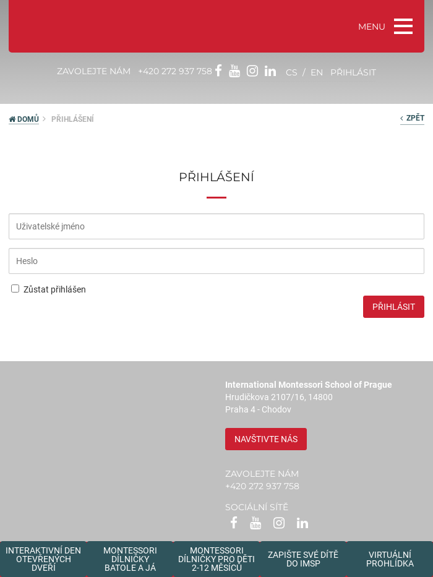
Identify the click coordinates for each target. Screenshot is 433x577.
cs (292, 72)
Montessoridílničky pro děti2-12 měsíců (216, 559)
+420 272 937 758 (175, 71)
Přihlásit (393, 307)
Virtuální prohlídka (390, 559)
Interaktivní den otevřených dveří (43, 559)
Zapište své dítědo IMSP (303, 559)
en (317, 72)
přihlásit (353, 72)
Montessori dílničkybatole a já (130, 559)
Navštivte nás (266, 439)
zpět (412, 118)
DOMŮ (24, 119)
